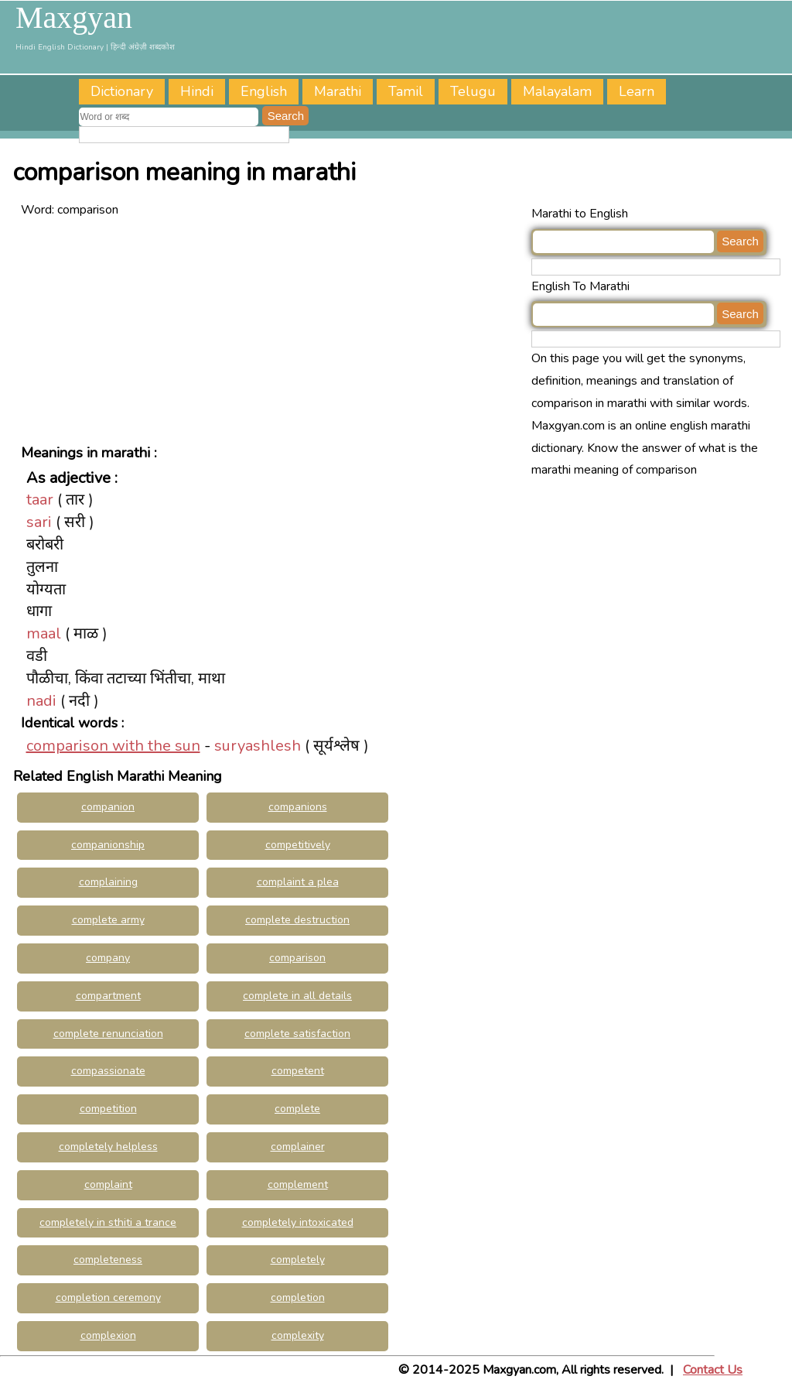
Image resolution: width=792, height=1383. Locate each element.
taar (39, 499)
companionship (108, 844)
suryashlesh (257, 745)
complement (298, 1184)
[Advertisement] (272, 329)
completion (298, 1297)
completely (298, 1259)
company (108, 957)
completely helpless (108, 1146)
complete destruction (297, 919)
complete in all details (297, 995)
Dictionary (121, 91)
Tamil (405, 91)
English (264, 91)
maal (43, 633)
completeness (107, 1259)
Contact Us (712, 1369)
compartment (108, 995)
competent (297, 1070)
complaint (108, 1184)
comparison (297, 957)
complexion (108, 1335)
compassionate (108, 1070)
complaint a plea (298, 882)
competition (108, 1108)
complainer (298, 1146)
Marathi (337, 91)
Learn (636, 91)
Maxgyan (73, 18)
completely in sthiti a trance (107, 1222)
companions (297, 806)
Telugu (473, 91)
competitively (297, 844)
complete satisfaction (297, 1033)
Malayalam (557, 91)
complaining (108, 882)
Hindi (196, 91)
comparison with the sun (113, 745)
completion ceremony (108, 1297)
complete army (108, 919)
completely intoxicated (297, 1222)
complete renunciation (108, 1033)
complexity (297, 1335)
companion (108, 806)
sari (39, 522)
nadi (41, 700)
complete (297, 1108)
